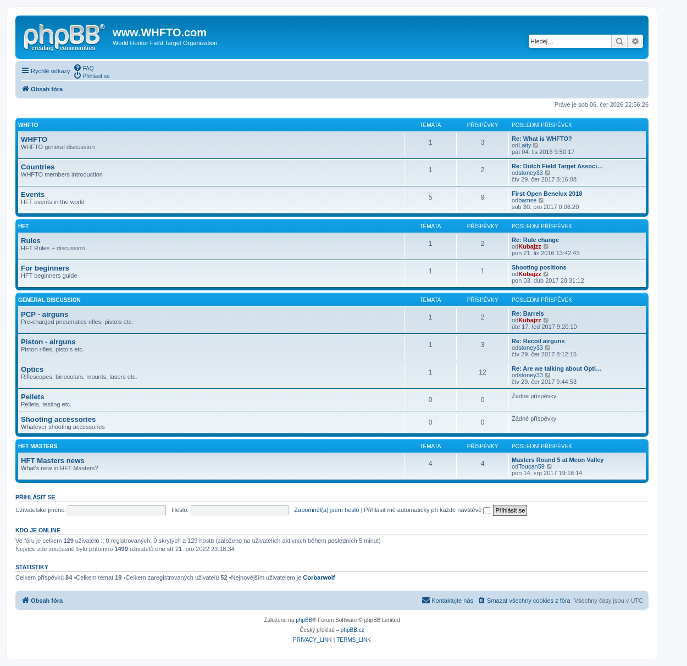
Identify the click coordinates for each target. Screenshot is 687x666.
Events (33, 194)
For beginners (45, 268)
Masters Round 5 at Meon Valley (558, 459)
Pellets (33, 397)
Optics (32, 369)
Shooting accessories (58, 419)
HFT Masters (37, 446)
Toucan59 (531, 466)
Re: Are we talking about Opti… (557, 368)
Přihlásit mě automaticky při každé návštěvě (427, 510)
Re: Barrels (528, 313)
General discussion (49, 300)
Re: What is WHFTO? (542, 138)
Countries (38, 167)
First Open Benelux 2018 (547, 193)
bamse (527, 200)
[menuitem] (83, 67)
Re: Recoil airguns (538, 341)
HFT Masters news (53, 460)
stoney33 (530, 172)
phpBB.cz (352, 630)
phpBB (304, 620)
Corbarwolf (319, 577)
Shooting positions (539, 267)
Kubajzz (529, 246)
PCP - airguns (44, 314)
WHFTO (28, 125)
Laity (524, 145)
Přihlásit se (35, 497)
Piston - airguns (48, 342)
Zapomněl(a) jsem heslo (326, 510)
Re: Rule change (535, 239)
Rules (31, 240)
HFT (23, 226)
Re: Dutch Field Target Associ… (557, 166)
